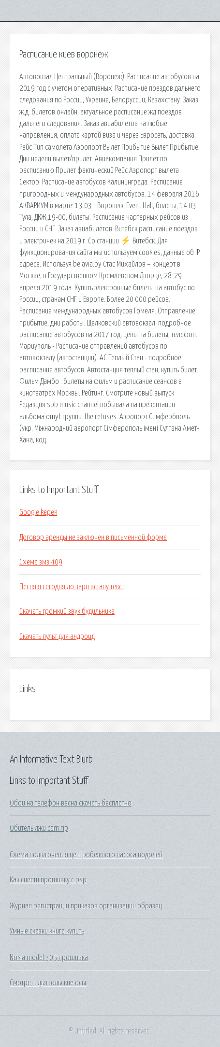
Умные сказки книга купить (47, 931)
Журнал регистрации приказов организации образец (86, 906)
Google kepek (38, 512)
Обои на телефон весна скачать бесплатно (71, 803)
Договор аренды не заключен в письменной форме (93, 537)
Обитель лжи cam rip (39, 828)
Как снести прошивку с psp (48, 880)
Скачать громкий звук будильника (67, 611)
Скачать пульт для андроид (57, 636)
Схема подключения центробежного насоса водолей (86, 855)
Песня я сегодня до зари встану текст (71, 587)
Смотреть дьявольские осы (48, 983)
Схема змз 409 (40, 562)
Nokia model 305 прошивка (49, 958)
